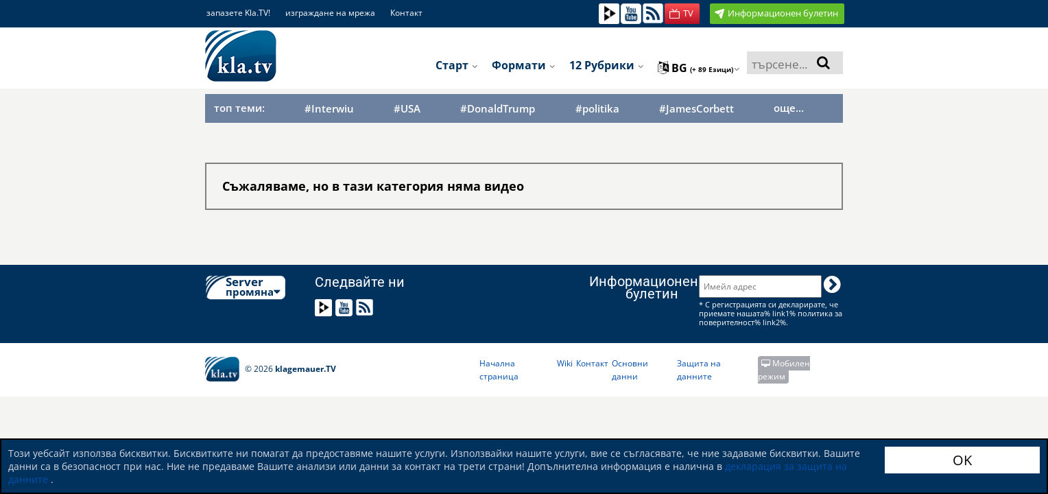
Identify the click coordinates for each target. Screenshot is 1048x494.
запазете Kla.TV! (238, 13)
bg (699, 67)
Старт (457, 65)
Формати (524, 65)
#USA (407, 108)
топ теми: (239, 108)
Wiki (565, 363)
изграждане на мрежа (330, 13)
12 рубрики (606, 65)
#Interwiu (329, 108)
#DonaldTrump (497, 108)
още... (789, 108)
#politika (597, 108)
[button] (682, 13)
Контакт (406, 13)
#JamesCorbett (696, 108)
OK (962, 460)
